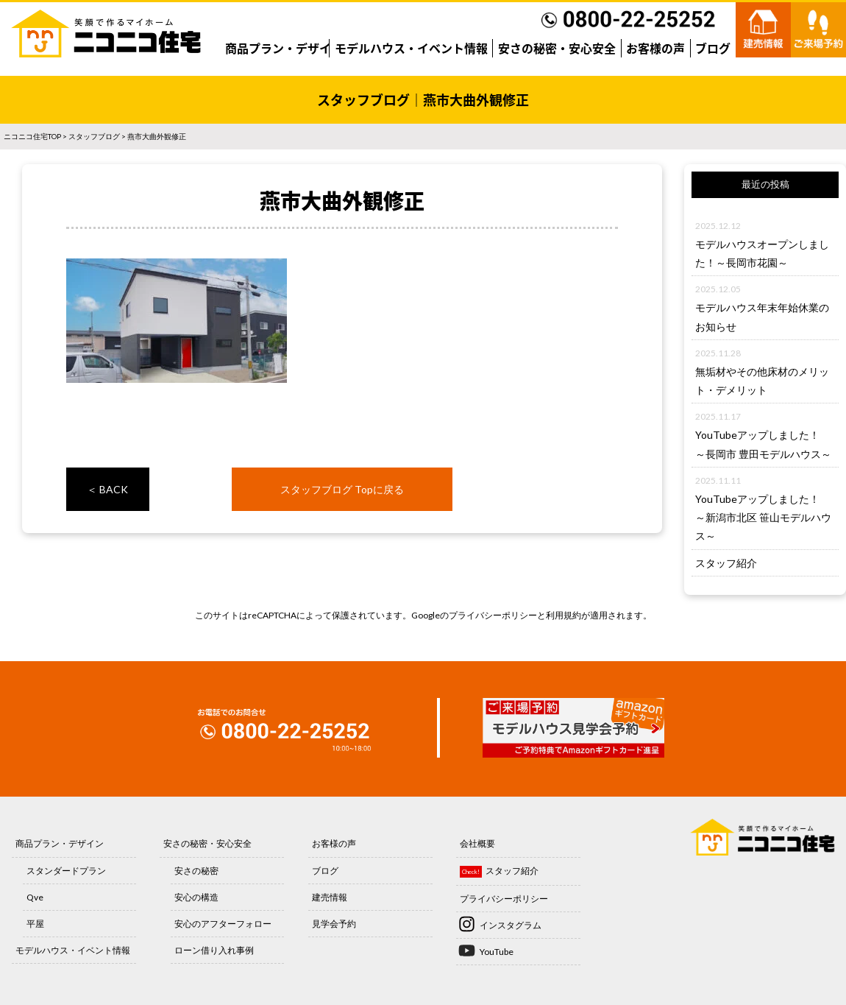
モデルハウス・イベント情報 (411, 48)
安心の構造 (196, 897)
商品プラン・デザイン (284, 48)
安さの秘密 (196, 870)
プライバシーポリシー (493, 615)
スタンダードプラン (66, 870)
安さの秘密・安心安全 (557, 48)
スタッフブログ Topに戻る (342, 489)
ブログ (713, 48)
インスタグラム (510, 925)
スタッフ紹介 (726, 563)
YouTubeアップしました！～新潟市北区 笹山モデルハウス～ (763, 517)
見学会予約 (334, 923)
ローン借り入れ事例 (214, 950)
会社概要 (477, 843)
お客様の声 (655, 48)
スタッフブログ (94, 136)
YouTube (496, 951)
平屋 (35, 923)
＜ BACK (107, 489)
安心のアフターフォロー (222, 923)
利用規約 (563, 615)
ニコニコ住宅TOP (32, 136)
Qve (34, 897)
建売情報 (329, 897)
